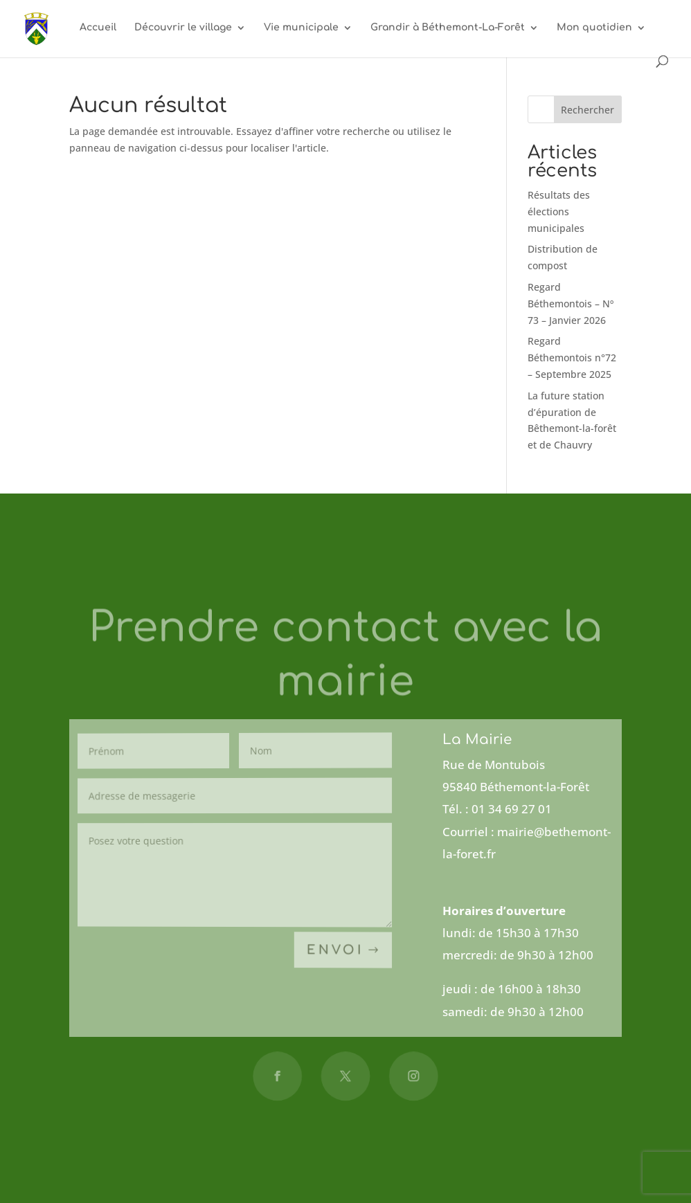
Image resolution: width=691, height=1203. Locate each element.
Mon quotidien (594, 28)
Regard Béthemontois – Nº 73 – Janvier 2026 (570, 303)
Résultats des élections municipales (559, 211)
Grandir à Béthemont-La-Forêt (447, 28)
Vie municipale (301, 28)
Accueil (98, 28)
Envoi (334, 950)
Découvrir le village (183, 28)
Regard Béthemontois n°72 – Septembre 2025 (572, 357)
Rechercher (587, 109)
